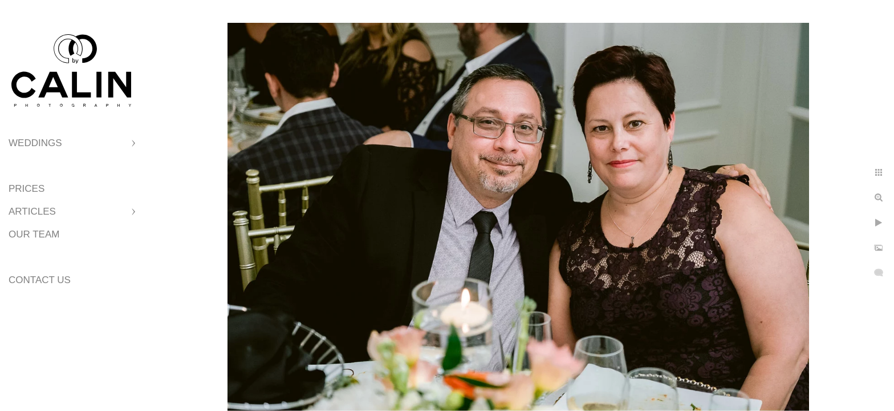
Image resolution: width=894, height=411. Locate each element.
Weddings (35, 143)
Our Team (34, 234)
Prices (26, 188)
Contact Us (40, 280)
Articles (32, 211)
